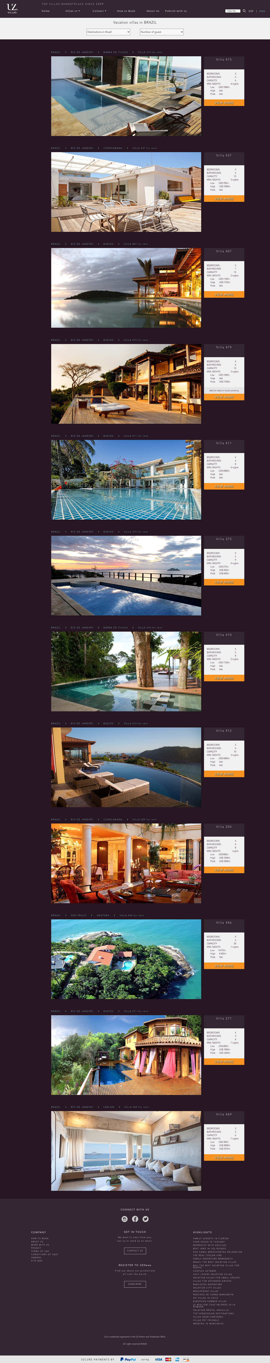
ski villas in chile (205, 1298)
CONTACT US (135, 1251)
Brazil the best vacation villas (215, 1262)
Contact (99, 10)
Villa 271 (224, 1018)
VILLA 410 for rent (150, 628)
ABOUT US (37, 1242)
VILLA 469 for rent (136, 1107)
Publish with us (176, 10)
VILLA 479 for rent (136, 340)
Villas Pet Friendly (206, 1320)
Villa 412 (224, 731)
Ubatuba (103, 915)
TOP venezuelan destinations (213, 1314)
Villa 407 (224, 251)
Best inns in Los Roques (209, 1249)
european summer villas (210, 1301)
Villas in (73, 10)
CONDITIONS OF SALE (44, 1255)
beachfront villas (206, 1291)
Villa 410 (224, 635)
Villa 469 (224, 1114)
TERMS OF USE (40, 1251)
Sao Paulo (79, 915)
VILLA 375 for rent (136, 532)
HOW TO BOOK (40, 1239)
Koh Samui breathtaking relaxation (217, 1252)
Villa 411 (224, 443)
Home (46, 10)
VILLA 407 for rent (136, 244)
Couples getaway (205, 1271)
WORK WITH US (40, 1245)
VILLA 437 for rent (145, 148)
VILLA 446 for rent (132, 915)
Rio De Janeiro (82, 52)
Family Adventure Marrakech (213, 1259)
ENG (262, 11)
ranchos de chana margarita (213, 1295)
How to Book (126, 10)
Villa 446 (224, 922)
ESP (251, 11)
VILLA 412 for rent (136, 724)
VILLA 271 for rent (136, 1011)
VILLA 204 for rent (145, 820)
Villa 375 (224, 539)
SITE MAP (37, 1261)
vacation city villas (207, 1288)
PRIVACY (36, 1248)
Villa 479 (224, 347)
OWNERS (36, 1258)
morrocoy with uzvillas (209, 1245)
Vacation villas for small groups (216, 1278)
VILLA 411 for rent (136, 436)
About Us (153, 10)
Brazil (56, 52)
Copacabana (113, 148)
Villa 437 (224, 155)
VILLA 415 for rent (150, 52)
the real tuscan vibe (207, 1255)
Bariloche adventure (207, 1285)
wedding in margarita (208, 1324)
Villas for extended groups (212, 1281)
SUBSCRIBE (135, 1284)
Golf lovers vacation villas (212, 1274)
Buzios (109, 244)
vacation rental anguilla (211, 1310)
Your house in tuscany (209, 1242)
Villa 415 (224, 59)
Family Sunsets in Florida (211, 1239)
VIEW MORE (223, 102)
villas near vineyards (208, 1317)
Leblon (109, 1107)
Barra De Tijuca (116, 52)
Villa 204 (224, 827)
